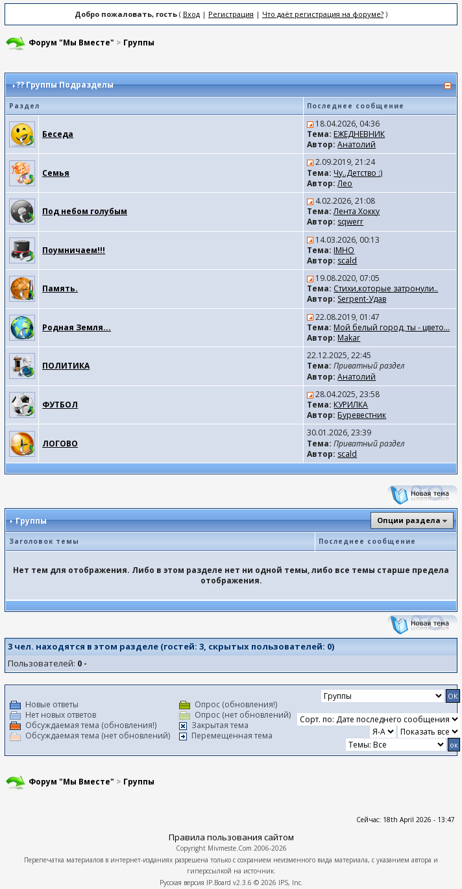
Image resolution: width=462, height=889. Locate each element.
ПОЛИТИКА (66, 365)
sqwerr (350, 221)
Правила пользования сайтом (231, 837)
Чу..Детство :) (358, 172)
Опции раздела (409, 520)
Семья (55, 172)
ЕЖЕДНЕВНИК (359, 134)
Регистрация (231, 14)
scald (347, 260)
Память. (60, 288)
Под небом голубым (84, 211)
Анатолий (356, 144)
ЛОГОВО (60, 443)
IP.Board (218, 882)
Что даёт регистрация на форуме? (322, 14)
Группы (138, 42)
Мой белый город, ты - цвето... (392, 327)
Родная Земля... (76, 327)
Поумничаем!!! (73, 250)
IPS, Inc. (290, 882)
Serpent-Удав (361, 298)
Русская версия (182, 882)
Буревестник (361, 414)
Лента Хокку (357, 211)
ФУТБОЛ (60, 404)
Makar (348, 337)
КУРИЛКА (351, 404)
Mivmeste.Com (230, 848)
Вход (191, 14)
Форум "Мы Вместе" (71, 42)
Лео (344, 183)
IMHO (344, 250)
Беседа (57, 134)
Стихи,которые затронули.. (386, 288)
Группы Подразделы (70, 84)
